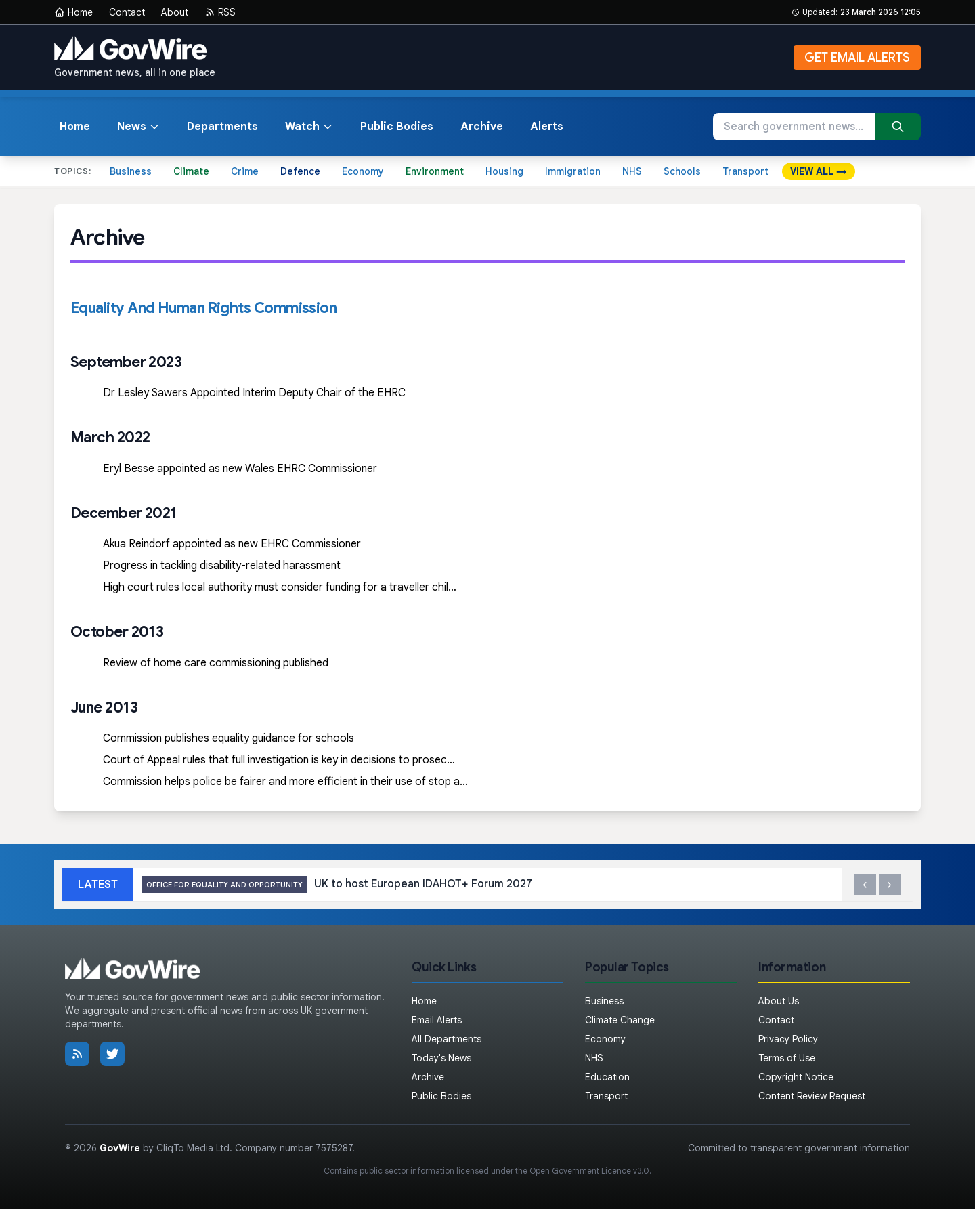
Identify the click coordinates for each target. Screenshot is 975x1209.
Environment (435, 171)
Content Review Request (811, 1096)
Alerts (546, 126)
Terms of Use (786, 1058)
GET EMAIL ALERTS (857, 57)
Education (607, 1077)
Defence (300, 171)
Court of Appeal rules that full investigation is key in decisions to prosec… (279, 760)
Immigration (573, 171)
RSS (220, 12)
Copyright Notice (795, 1077)
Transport (745, 171)
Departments (222, 126)
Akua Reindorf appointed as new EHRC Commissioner (232, 544)
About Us (778, 1001)
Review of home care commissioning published (215, 663)
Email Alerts (437, 1020)
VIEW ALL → (818, 171)
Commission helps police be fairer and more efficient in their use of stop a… (285, 781)
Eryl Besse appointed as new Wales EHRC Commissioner (240, 468)
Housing (504, 171)
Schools (682, 171)
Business (131, 171)
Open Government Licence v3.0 (589, 1171)
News (138, 126)
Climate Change (620, 1020)
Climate (191, 171)
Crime (245, 171)
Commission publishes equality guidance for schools (228, 738)
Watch (309, 126)
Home (73, 12)
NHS (632, 171)
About (174, 12)
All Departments (446, 1039)
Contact (127, 12)
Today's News (441, 1058)
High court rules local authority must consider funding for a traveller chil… (279, 587)
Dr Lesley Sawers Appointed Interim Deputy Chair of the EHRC (254, 393)
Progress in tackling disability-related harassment (222, 565)
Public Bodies (396, 126)
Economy (363, 171)
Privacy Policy (788, 1039)
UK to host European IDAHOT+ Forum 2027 (337, 885)
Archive (481, 126)
